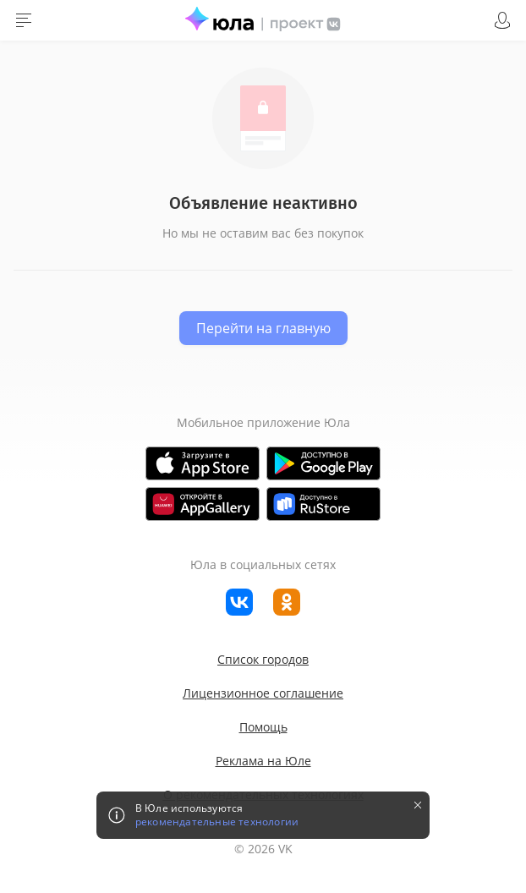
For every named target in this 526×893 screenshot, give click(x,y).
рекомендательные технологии (217, 822)
